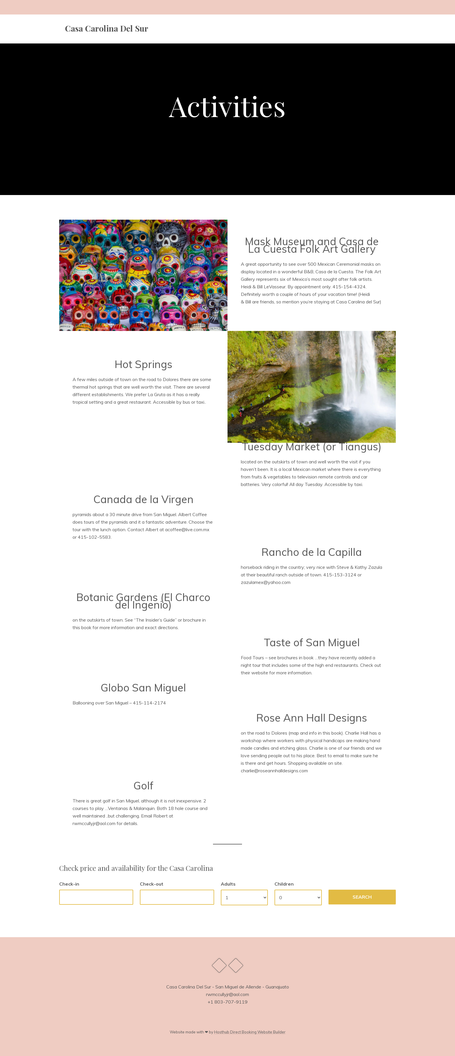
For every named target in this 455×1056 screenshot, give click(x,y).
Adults (228, 884)
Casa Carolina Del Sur (106, 28)
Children (284, 884)
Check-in (69, 884)
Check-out (151, 884)
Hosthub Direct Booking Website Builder (250, 1032)
